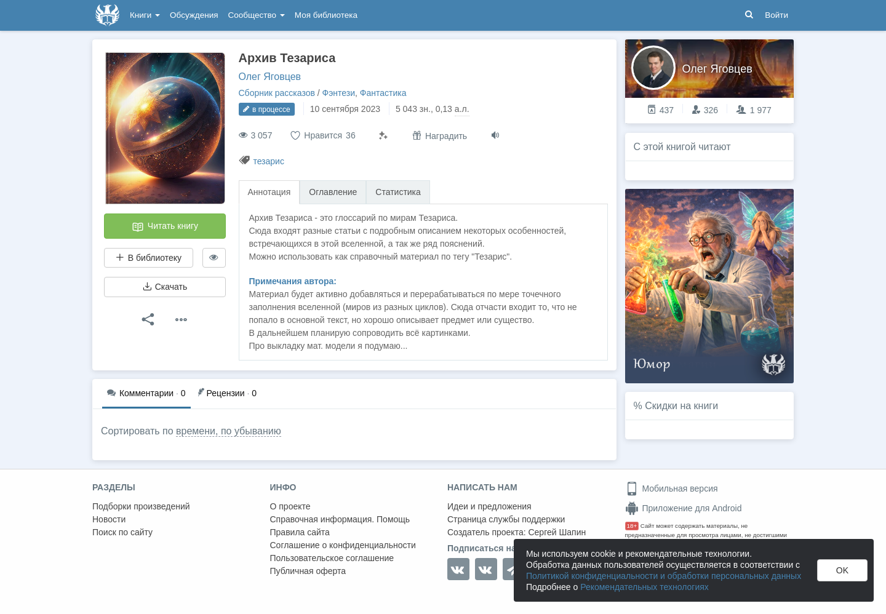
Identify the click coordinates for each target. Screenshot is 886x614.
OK (842, 570)
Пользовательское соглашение (332, 558)
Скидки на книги (681, 406)
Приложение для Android (683, 508)
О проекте (290, 506)
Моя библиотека (326, 15)
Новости (109, 519)
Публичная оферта (308, 571)
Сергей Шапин (557, 532)
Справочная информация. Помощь (340, 519)
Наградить (439, 135)
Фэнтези (339, 93)
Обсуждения (194, 15)
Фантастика (383, 93)
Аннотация (269, 192)
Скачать (165, 287)
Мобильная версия (671, 488)
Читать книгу (165, 227)
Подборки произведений (141, 506)
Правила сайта (300, 532)
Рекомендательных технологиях (644, 587)
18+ (632, 525)
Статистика (398, 192)
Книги (145, 15)
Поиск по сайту (122, 532)
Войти (776, 15)
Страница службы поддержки (506, 519)
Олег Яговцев (270, 76)
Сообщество (256, 15)
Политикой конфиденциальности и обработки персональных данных (663, 576)
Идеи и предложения (489, 506)
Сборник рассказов (277, 93)
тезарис (268, 161)
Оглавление (333, 192)
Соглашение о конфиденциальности (343, 545)
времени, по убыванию (228, 431)
